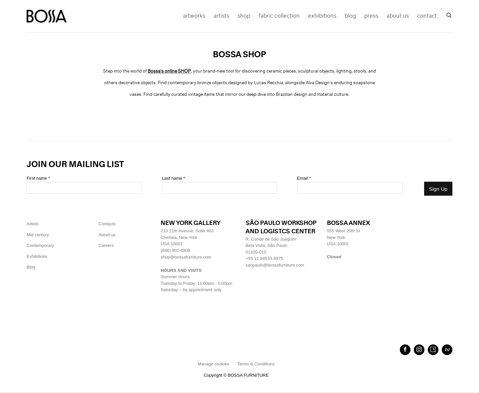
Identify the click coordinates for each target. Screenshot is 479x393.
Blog (31, 267)
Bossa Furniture (47, 16)
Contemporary (40, 245)
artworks (194, 16)
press (371, 16)
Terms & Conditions (256, 363)
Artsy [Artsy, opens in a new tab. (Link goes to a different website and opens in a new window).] (433, 349)
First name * (38, 178)
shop (244, 16)
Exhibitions (37, 256)
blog (350, 16)
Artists (33, 223)
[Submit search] (449, 14)
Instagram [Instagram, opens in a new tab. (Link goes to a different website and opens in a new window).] (419, 349)
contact (427, 16)
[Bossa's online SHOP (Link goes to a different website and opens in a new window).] (169, 71)
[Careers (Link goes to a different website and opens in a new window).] (106, 245)
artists (221, 16)
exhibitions (322, 16)
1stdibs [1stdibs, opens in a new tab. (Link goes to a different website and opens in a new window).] (447, 349)
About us (106, 234)
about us (398, 16)
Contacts (106, 223)
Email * (304, 178)
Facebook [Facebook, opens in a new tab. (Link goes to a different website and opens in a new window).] (405, 349)
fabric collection (279, 16)
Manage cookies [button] (213, 363)
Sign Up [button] (438, 189)
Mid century (38, 234)
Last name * (173, 178)
